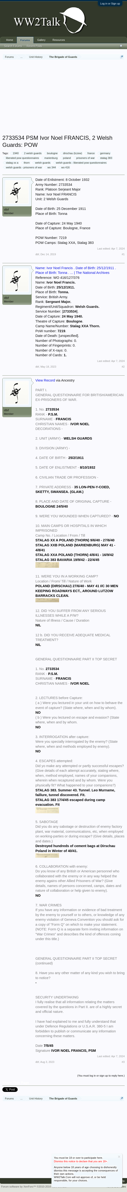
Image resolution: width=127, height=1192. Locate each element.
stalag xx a (11, 163)
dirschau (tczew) (72, 153)
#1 (123, 254)
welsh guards (42, 163)
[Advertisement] (64, 98)
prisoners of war (85, 158)
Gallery (41, 39)
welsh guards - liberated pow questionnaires (81, 163)
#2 (123, 366)
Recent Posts (34, 46)
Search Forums (13, 46)
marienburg (50, 158)
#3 (123, 1061)
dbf (6, 209)
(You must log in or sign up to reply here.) (101, 1075)
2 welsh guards (32, 153)
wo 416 (64, 167)
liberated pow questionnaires (21, 158)
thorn (26, 163)
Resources (59, 39)
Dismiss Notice (119, 1156)
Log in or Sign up (110, 3)
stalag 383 (105, 158)
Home (9, 39)
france (90, 153)
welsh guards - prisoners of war (23, 167)
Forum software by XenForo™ (34, 1186)
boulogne (52, 153)
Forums (25, 40)
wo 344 (51, 167)
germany (104, 153)
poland (66, 158)
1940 (14, 153)
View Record (45, 380)
